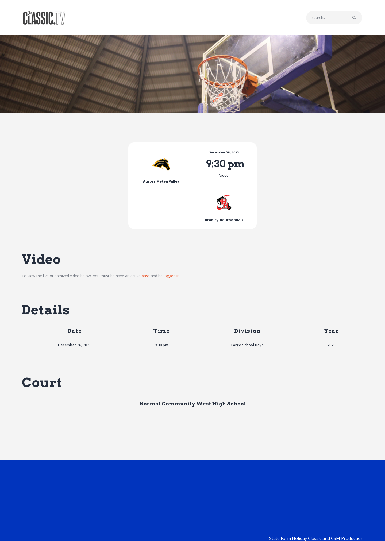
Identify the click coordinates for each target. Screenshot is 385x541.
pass (146, 242)
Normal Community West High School (192, 370)
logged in (171, 242)
